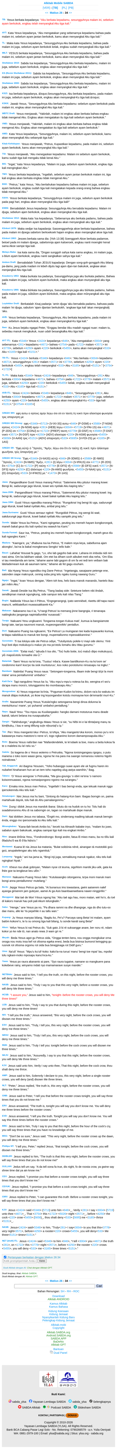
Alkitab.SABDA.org (58, 1332)
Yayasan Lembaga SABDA (47, 1401)
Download (58, 1296)
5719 (78, 427)
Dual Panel (58, 1352)
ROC (76, 1291)
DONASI (72, 1415)
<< (46, 12)
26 (61, 12)
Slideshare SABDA (87, 1407)
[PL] (64, 7)
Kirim (42, 1260)
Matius (54, 12)
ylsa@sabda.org (59, 1433)
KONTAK (43, 1415)
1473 (52, 473)
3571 (99, 344)
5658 (6, 438)
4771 (95, 462)
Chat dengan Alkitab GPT (39, 1268)
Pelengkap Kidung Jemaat (58, 1320)
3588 (96, 423)
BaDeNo (58, 1341)
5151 (32, 351)
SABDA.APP (58, 1338)
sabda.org (97, 1433)
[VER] (46, 7)
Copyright (58, 1327)
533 (107, 348)
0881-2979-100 (29, 1433)
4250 (29, 348)
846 (65, 340)
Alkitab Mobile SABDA (58, 3)
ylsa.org (83, 1433)
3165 (12, 351)
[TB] (55, 7)
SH (62, 1291)
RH (69, 1291)
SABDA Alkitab (29, 1407)
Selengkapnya (100, 1401)
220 (45, 348)
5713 (44, 423)
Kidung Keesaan (58, 1311)
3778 (6, 348)
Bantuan (58, 1349)
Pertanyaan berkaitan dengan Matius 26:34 (34, 1257)
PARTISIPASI (57, 1415)
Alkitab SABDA (29, 1273)
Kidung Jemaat (58, 1314)
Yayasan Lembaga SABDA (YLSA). (45, 1426)
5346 (23, 340)
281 (21, 344)
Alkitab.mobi (58, 1324)
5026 (63, 1213)
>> (70, 12)
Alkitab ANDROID (58, 1299)
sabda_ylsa (17, 1401)
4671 (44, 344)
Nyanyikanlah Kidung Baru (58, 1317)
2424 (42, 340)
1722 (80, 344)
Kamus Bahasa (58, 1306)
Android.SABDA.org (58, 1335)
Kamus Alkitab (58, 1303)
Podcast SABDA (57, 1407)
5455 (67, 348)
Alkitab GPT (32, 1276)
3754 (63, 344)
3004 (98, 340)
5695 (74, 438)
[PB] (70, 7)
